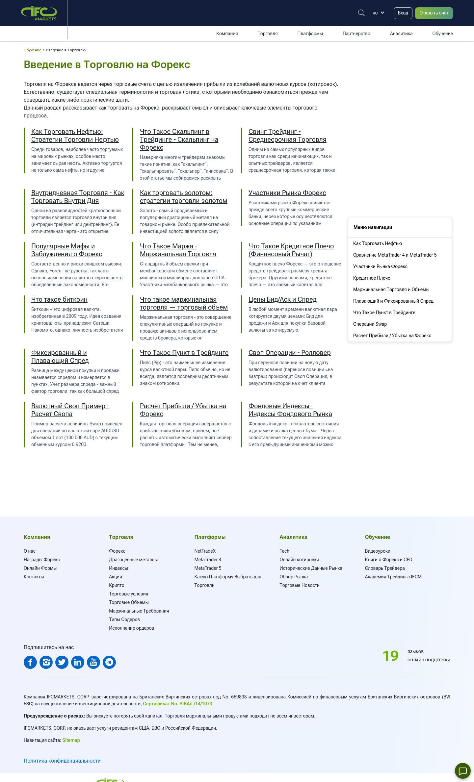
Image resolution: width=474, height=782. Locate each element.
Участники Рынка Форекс (287, 193)
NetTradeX (205, 551)
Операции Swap (370, 324)
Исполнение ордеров (131, 628)
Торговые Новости (300, 585)
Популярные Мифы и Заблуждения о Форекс (66, 250)
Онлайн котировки (299, 559)
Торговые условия (128, 593)
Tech (285, 551)
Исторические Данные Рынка (311, 568)
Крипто (116, 585)
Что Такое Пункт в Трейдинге (184, 353)
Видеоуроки (377, 551)
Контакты (34, 576)
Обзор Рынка (294, 576)
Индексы (118, 568)
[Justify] (357, 13)
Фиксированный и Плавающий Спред (60, 357)
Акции (115, 576)
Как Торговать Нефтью (377, 243)
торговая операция (177, 423)
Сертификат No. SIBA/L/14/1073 (177, 703)
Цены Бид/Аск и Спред (283, 299)
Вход (399, 13)
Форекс (117, 551)
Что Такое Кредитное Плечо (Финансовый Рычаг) (291, 250)
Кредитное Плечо (371, 278)
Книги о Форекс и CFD (388, 559)
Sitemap (71, 740)
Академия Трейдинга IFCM (393, 576)
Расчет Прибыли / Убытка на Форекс (392, 335)
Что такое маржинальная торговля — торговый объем (184, 303)
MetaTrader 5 (207, 568)
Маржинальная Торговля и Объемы (391, 289)
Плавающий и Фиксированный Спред (393, 301)
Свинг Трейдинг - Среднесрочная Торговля (288, 135)
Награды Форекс (42, 559)
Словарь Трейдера (385, 568)
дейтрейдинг (96, 224)
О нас (30, 551)
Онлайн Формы (40, 568)
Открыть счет (432, 13)
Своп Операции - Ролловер (290, 353)
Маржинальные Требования (139, 611)
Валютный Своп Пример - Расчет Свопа (70, 410)
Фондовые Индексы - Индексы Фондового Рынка (290, 410)
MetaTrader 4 (207, 559)
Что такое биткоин (59, 299)
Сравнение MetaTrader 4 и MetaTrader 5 (395, 255)
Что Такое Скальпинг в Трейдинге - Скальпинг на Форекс (179, 139)
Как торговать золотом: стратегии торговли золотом (183, 197)
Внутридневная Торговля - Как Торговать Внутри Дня (77, 197)
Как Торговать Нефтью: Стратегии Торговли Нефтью (75, 135)
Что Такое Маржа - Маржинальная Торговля (178, 250)
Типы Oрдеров (124, 619)
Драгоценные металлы (133, 559)
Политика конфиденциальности (62, 761)
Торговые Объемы (128, 602)
